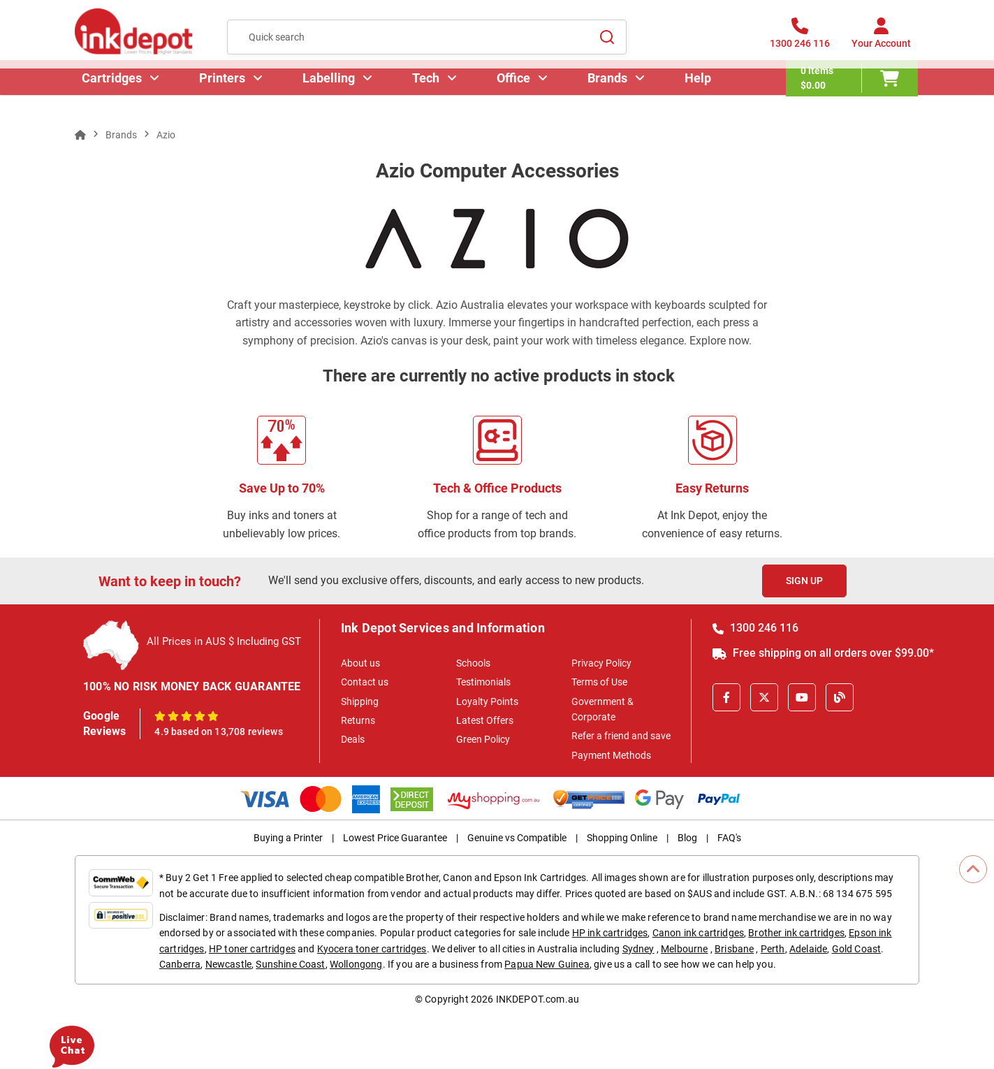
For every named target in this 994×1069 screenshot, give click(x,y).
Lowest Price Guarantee (395, 837)
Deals (353, 739)
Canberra (179, 964)
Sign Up (804, 580)
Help (699, 94)
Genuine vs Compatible (517, 837)
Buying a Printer (288, 837)
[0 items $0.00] (853, 94)
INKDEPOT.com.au (537, 999)
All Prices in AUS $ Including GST (224, 641)
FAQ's (729, 837)
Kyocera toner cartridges (372, 948)
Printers (223, 94)
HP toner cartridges (252, 948)
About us (360, 663)
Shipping (360, 701)
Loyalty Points (487, 701)
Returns (358, 720)
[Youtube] (802, 697)
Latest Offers (484, 720)
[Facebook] (726, 697)
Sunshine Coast (290, 964)
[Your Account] (881, 41)
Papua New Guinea (547, 964)
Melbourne (684, 948)
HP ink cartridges (610, 932)
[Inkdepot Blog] (839, 697)
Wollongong (356, 964)
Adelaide (808, 948)
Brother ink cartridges (796, 932)
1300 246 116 (755, 627)
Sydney (638, 948)
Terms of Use (599, 682)
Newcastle (228, 964)
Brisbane (734, 948)
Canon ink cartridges (698, 932)
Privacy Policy (601, 663)
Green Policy (483, 739)
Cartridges (113, 94)
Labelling (330, 94)
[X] (764, 697)
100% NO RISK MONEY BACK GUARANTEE (192, 686)
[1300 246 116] (800, 41)
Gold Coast (857, 948)
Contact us (364, 682)
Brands (609, 94)
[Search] (607, 41)
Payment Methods (611, 755)
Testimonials (483, 682)
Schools (473, 663)
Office (515, 94)
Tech (427, 94)
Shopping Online (622, 837)
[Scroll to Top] (973, 869)
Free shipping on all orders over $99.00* (823, 653)
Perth (773, 948)
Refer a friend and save (621, 735)
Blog (687, 837)
